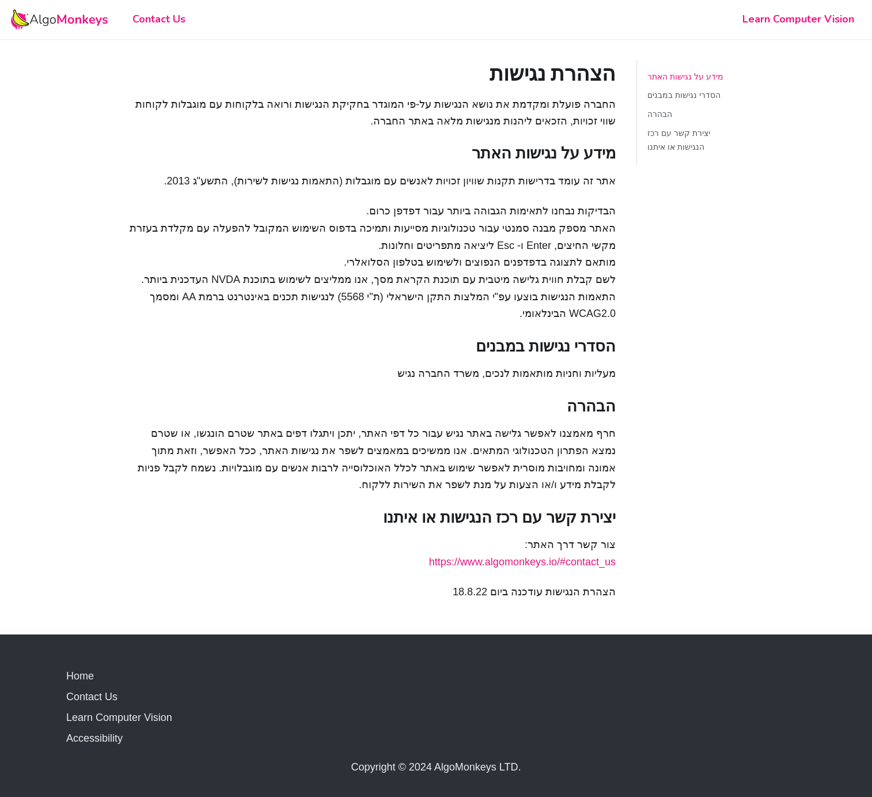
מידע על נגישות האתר (685, 76)
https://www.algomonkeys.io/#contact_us (522, 562)
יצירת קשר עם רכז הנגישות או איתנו (678, 140)
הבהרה (659, 114)
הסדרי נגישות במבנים (684, 95)
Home (80, 676)
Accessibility (94, 738)
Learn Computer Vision (798, 19)
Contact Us (158, 19)
